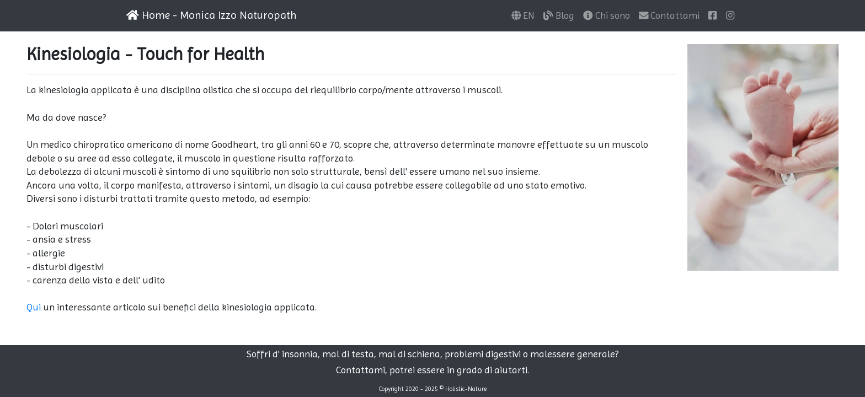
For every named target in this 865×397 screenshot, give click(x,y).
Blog (558, 15)
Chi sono (606, 15)
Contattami (669, 15)
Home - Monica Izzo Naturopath (211, 15)
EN (523, 15)
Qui (33, 307)
